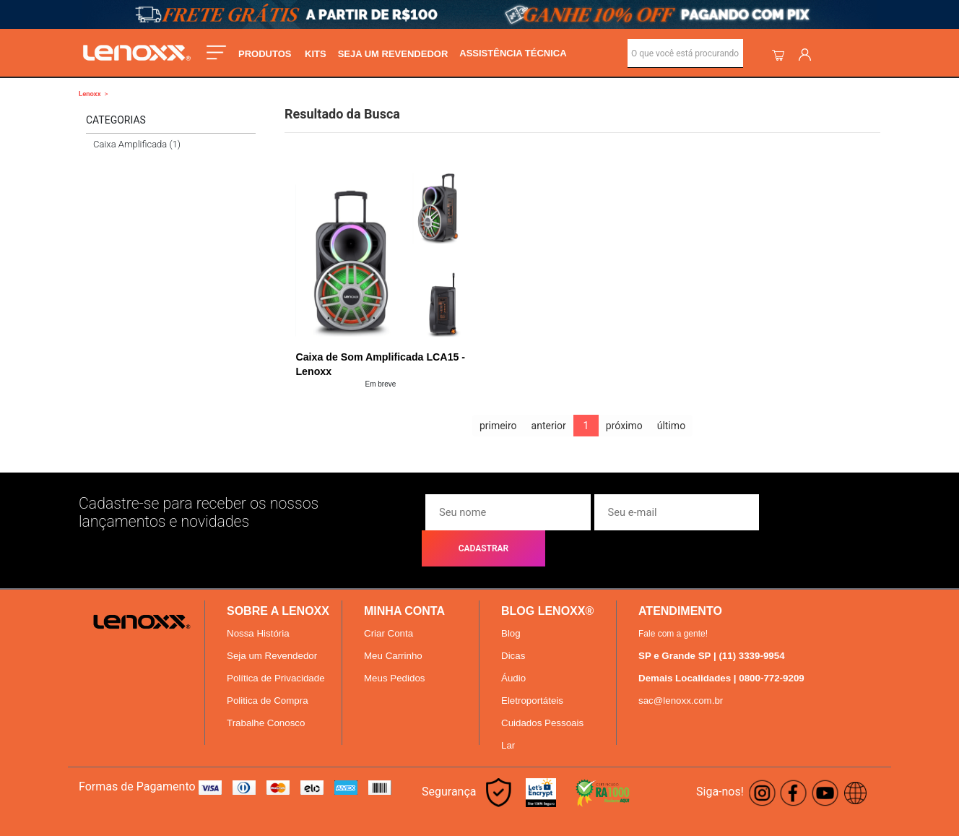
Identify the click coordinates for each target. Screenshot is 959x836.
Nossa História (258, 601)
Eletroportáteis (532, 668)
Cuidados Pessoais (542, 691)
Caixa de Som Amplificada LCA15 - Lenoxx (378, 364)
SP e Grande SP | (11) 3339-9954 (711, 624)
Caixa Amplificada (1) (137, 144)
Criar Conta (388, 601)
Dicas (513, 624)
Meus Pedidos (394, 646)
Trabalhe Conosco (266, 691)
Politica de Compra (267, 668)
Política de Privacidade (276, 646)
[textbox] (685, 53)
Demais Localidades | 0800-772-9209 (721, 646)
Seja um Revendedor (272, 624)
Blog (511, 601)
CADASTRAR (820, 512)
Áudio (513, 646)
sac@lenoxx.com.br (680, 668)
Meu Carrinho (393, 624)
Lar (508, 713)
